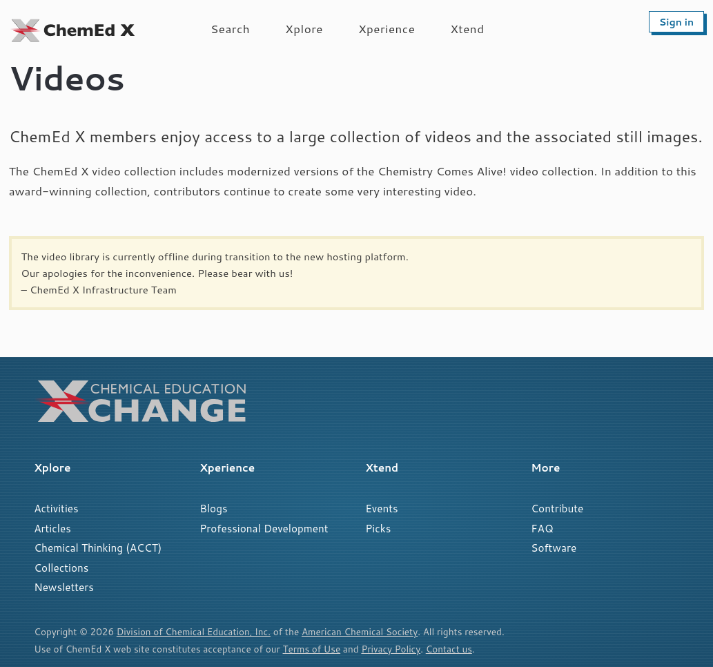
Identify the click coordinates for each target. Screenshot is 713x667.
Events (381, 508)
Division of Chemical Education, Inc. (194, 631)
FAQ (542, 528)
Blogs (213, 508)
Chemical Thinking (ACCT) (98, 547)
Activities (56, 508)
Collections (61, 567)
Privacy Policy (392, 648)
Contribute (557, 508)
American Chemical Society (361, 631)
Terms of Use (312, 648)
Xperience (386, 28)
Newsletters (64, 586)
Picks (378, 528)
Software (553, 547)
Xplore (304, 28)
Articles (52, 528)
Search (230, 28)
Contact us (450, 648)
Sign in (676, 22)
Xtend (467, 28)
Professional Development (263, 528)
